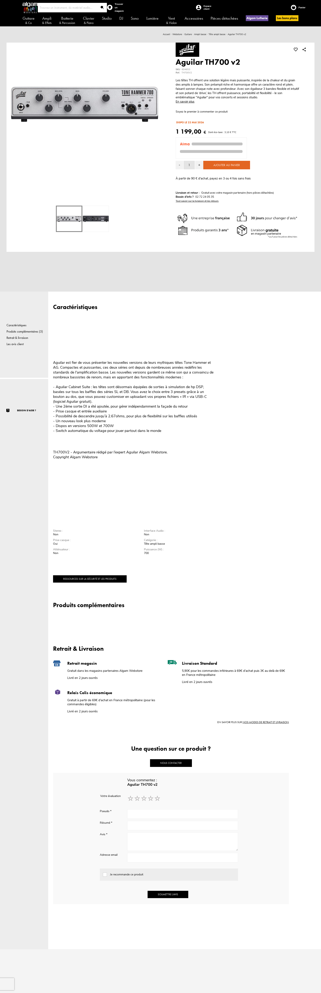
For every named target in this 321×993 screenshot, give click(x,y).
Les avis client (15, 344)
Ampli (47, 20)
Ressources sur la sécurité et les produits (89, 579)
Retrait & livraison (17, 338)
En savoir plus (185, 102)
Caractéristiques (16, 325)
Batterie (67, 20)
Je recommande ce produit (126, 874)
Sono (135, 18)
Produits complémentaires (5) (25, 331)
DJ (121, 18)
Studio (107, 18)
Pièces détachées (224, 18)
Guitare (29, 20)
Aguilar (132, 452)
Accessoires (194, 18)
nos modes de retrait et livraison (266, 722)
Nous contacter (171, 763)
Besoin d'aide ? (26, 410)
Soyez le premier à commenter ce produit (202, 112)
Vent (171, 20)
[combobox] (72, 7)
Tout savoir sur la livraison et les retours (197, 201)
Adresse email (109, 855)
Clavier (88, 20)
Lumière (152, 18)
